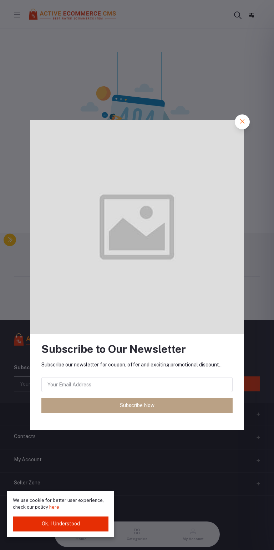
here (54, 507)
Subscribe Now (137, 405)
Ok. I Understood (61, 523)
